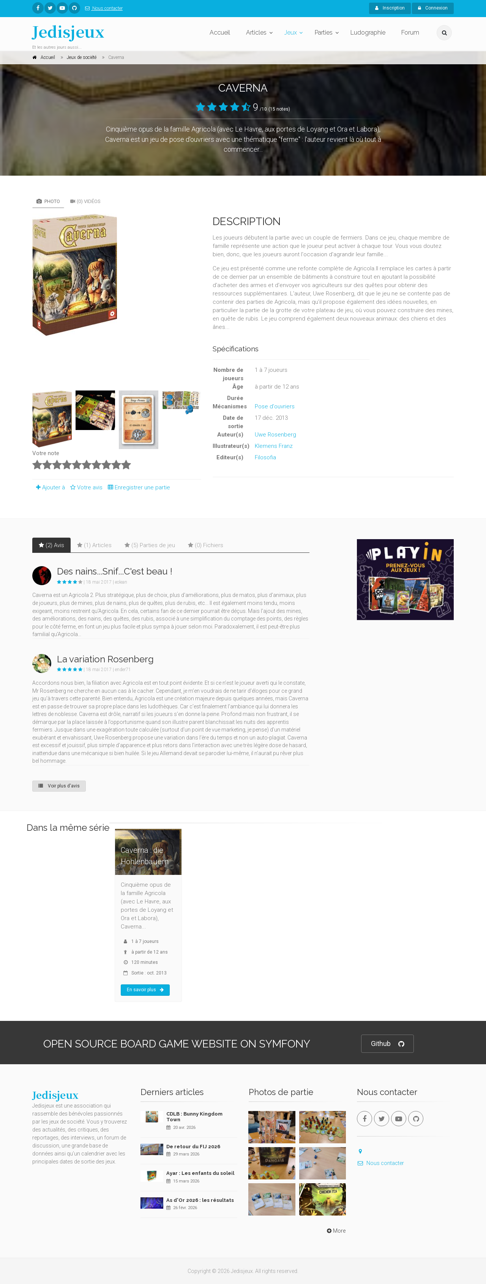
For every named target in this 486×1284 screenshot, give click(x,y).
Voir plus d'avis (59, 786)
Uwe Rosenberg (275, 434)
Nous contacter (102, 8)
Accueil (220, 32)
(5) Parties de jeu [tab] (150, 545)
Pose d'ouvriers (275, 406)
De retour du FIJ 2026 (193, 1146)
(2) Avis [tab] (51, 545)
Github (387, 1044)
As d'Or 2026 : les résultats (200, 1200)
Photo (48, 201)
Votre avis (85, 487)
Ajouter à (48, 487)
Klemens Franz (274, 446)
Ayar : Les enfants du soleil (200, 1173)
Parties (324, 32)
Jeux (290, 32)
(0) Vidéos (85, 201)
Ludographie (367, 32)
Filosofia (265, 457)
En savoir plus (145, 989)
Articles (256, 32)
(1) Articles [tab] (94, 545)
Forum (410, 32)
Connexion (433, 8)
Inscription (390, 8)
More (335, 1231)
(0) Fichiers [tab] (205, 545)
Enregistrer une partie (137, 487)
